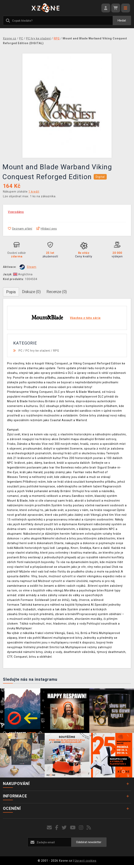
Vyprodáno (16, 212)
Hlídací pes (46, 228)
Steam (31, 266)
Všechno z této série (85, 317)
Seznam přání (20, 228)
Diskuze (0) (31, 291)
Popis (11, 292)
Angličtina (23, 274)
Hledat (122, 20)
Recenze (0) (56, 291)
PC (21, 350)
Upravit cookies (85, 860)
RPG (56, 350)
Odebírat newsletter (88, 842)
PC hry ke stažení (37, 350)
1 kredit (33, 191)
